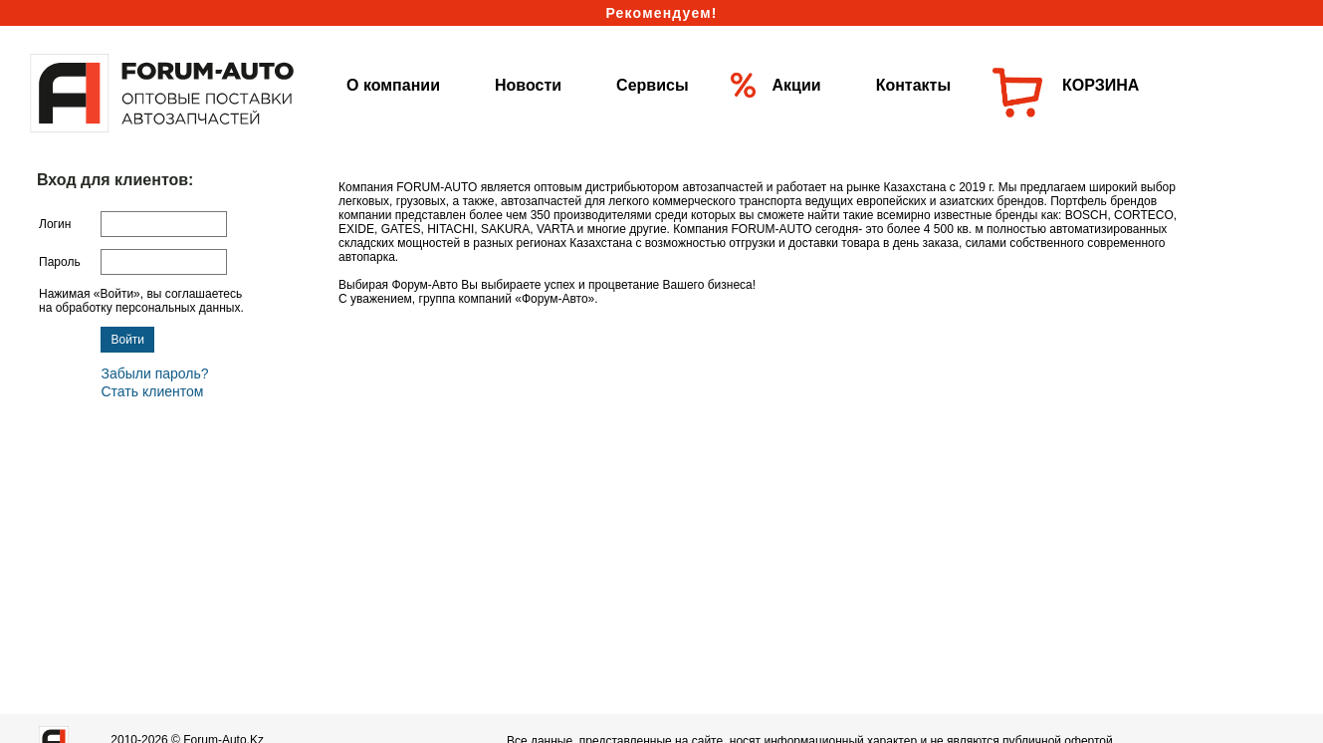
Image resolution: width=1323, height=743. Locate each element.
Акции (796, 85)
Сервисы (652, 85)
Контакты (913, 85)
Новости (528, 85)
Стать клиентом (152, 391)
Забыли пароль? (154, 373)
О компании (393, 85)
